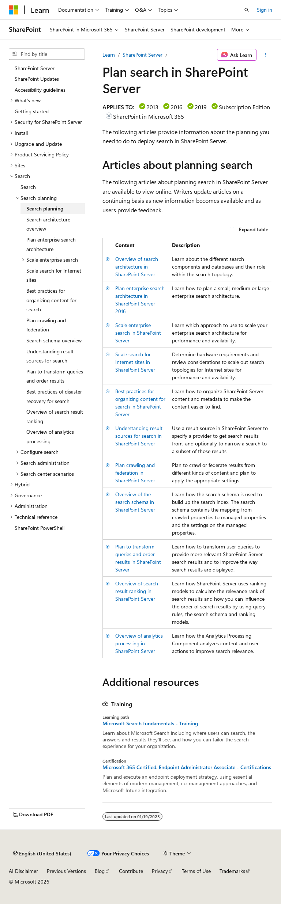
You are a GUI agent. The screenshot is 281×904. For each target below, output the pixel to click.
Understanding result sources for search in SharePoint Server (138, 436)
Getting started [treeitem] (32, 111)
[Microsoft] (13, 10)
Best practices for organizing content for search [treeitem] (51, 300)
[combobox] (47, 54)
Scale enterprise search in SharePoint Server (138, 333)
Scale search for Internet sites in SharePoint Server (135, 362)
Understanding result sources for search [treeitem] (50, 356)
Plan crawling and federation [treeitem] (46, 325)
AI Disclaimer (23, 870)
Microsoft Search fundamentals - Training (150, 723)
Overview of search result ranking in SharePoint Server (136, 591)
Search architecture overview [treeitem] (48, 224)
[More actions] (265, 55)
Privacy (160, 870)
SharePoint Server (142, 54)
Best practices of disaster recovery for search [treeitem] (54, 396)
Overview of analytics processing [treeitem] (50, 436)
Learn (108, 54)
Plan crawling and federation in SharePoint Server (135, 473)
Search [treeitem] (28, 186)
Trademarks (232, 870)
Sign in (264, 9)
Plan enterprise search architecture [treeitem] (51, 244)
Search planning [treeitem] (44, 208)
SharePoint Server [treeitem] (35, 68)
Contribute (131, 870)
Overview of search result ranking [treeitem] (54, 416)
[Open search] (246, 9)
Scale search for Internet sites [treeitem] (53, 275)
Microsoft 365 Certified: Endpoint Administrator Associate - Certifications (186, 767)
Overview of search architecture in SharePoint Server (136, 266)
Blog (100, 870)
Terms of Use (196, 870)
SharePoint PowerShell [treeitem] (39, 527)
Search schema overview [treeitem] (54, 340)
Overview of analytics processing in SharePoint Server (139, 643)
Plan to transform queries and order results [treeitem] (54, 376)
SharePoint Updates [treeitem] (37, 78)
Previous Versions (66, 870)
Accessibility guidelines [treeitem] (40, 89)
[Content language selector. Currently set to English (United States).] (42, 853)
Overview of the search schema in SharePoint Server (135, 502)
